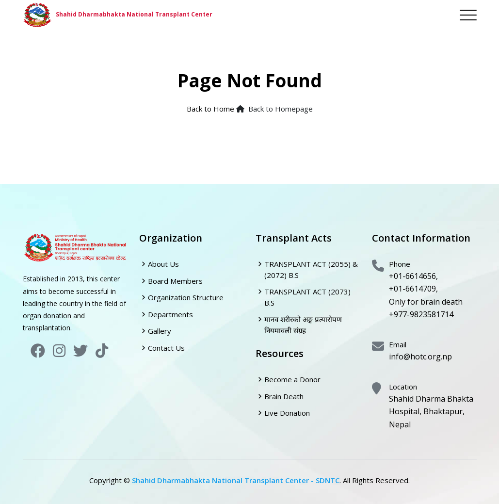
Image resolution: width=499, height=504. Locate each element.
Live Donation (287, 413)
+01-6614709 (412, 288)
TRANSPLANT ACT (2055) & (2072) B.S (311, 269)
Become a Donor (292, 379)
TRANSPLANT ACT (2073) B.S (307, 297)
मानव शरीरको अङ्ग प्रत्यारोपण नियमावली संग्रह (303, 324)
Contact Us (166, 348)
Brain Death (284, 396)
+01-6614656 (412, 276)
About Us (163, 264)
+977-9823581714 (421, 314)
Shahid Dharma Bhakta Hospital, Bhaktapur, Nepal (431, 411)
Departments (170, 314)
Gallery (159, 331)
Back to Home (210, 109)
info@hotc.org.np (420, 356)
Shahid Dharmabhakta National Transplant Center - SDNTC (235, 480)
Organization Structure (186, 297)
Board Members (175, 281)
